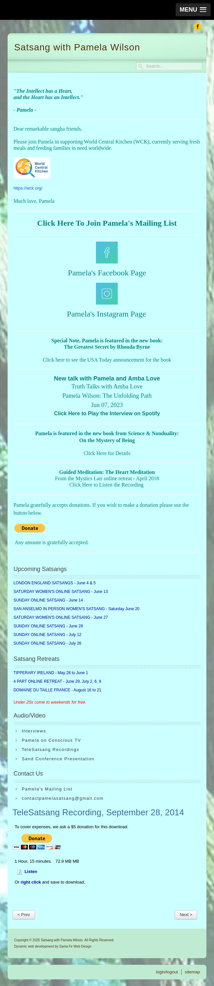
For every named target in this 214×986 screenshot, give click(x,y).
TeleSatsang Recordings (50, 749)
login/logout (167, 971)
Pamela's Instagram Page (106, 314)
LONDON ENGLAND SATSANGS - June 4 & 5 (55, 583)
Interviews (34, 730)
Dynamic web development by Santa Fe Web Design (53, 946)
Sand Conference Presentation (58, 758)
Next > (186, 914)
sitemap (192, 971)
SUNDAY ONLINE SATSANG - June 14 (48, 600)
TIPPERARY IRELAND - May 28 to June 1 (51, 672)
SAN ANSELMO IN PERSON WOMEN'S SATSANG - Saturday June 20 (77, 609)
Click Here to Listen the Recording (106, 485)
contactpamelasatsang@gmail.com (63, 798)
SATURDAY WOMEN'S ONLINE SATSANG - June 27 (61, 617)
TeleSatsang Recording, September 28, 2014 (98, 812)
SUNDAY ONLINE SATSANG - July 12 (47, 634)
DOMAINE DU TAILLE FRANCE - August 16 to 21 (58, 690)
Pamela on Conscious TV (51, 740)
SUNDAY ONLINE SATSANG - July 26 (47, 643)
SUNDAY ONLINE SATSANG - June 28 (48, 626)
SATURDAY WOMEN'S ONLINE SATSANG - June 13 (61, 591)
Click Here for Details (107, 453)
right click (31, 882)
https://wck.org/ (28, 188)
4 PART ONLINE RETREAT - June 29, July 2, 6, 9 (57, 681)
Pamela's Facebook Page (107, 272)
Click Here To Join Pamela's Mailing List (107, 223)
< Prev (24, 914)
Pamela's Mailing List (47, 788)
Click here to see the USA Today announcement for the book (107, 360)
